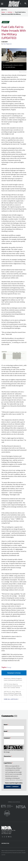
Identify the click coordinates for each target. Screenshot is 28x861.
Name (6, 725)
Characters (8, 756)
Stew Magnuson (7, 44)
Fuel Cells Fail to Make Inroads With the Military (13, 13)
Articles (10, 12)
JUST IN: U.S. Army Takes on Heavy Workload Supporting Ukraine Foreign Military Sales (13, 693)
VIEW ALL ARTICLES (11, 699)
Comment (7, 738)
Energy (9, 667)
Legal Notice (8, 763)
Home (3, 12)
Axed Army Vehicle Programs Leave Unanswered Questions (13, 679)
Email (4, 10)
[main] (14, 406)
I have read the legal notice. (14, 783)
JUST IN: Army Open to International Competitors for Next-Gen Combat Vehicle (13, 686)
